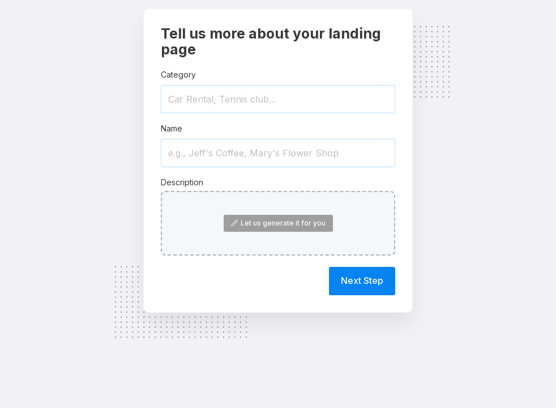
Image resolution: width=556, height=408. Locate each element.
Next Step (362, 280)
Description (182, 182)
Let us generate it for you (278, 223)
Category (178, 74)
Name (171, 128)
